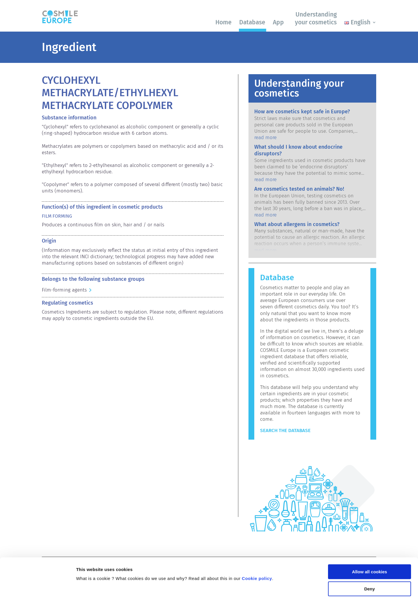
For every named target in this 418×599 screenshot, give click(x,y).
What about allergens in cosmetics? (296, 224)
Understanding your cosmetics (316, 18)
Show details (89, 587)
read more (265, 137)
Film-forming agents (64, 290)
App (278, 22)
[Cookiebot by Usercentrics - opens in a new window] (37, 587)
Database (252, 22)
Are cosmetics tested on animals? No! (299, 189)
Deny (369, 553)
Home (223, 22)
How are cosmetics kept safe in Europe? (302, 111)
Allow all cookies (369, 536)
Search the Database (285, 430)
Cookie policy (257, 542)
